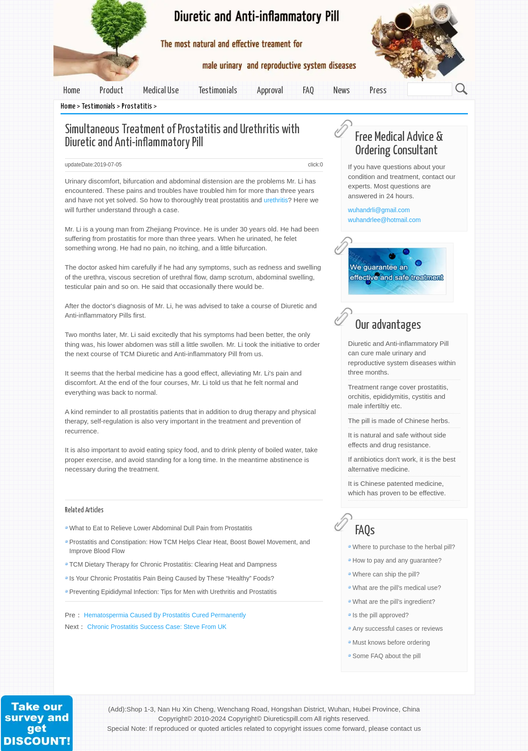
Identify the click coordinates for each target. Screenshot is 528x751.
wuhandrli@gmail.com (379, 210)
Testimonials (217, 91)
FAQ (308, 91)
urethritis (276, 200)
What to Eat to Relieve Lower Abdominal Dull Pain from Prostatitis (161, 528)
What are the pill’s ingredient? (394, 601)
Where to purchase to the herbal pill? (404, 546)
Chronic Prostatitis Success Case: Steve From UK (157, 626)
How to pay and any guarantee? (397, 560)
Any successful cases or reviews (398, 628)
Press (378, 91)
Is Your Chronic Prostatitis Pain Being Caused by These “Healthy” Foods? (172, 578)
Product (111, 91)
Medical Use (161, 91)
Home (71, 91)
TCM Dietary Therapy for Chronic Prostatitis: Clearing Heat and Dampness (173, 564)
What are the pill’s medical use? (397, 587)
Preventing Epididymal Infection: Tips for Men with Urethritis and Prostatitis (173, 591)
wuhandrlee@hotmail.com (384, 219)
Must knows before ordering (391, 642)
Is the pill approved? (381, 615)
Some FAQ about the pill (387, 655)
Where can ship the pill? (386, 574)
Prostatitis (137, 106)
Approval (270, 91)
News (341, 91)
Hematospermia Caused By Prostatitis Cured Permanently (165, 615)
